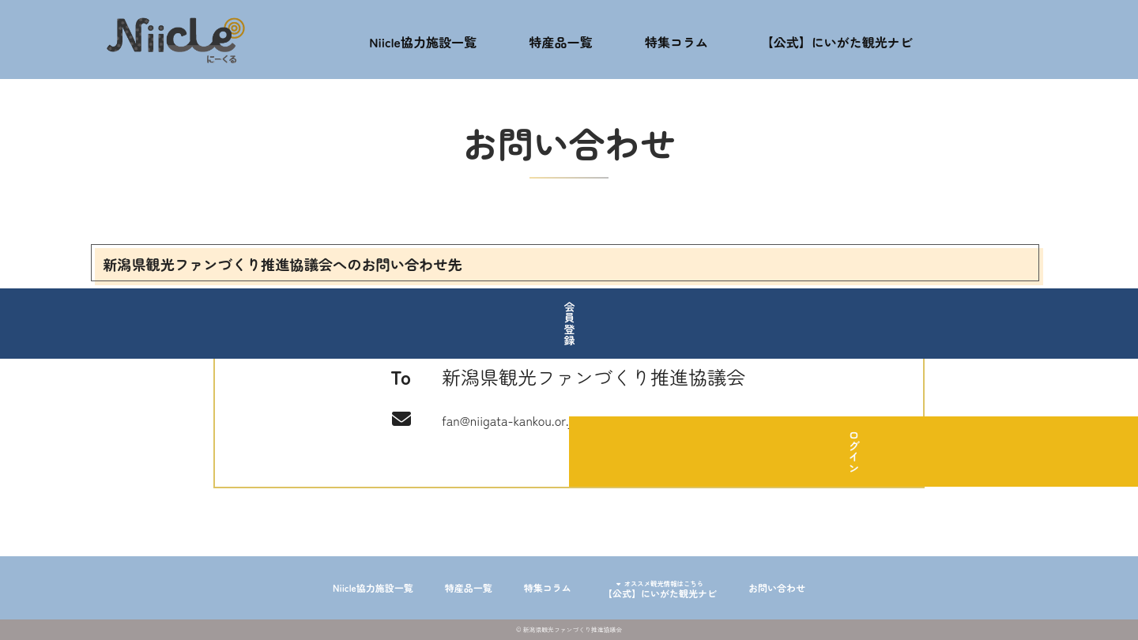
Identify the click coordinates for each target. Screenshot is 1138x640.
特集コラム (679, 39)
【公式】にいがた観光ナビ (849, 39)
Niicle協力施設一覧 (431, 39)
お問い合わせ (825, 587)
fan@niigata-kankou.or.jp (544, 417)
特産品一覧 (570, 39)
